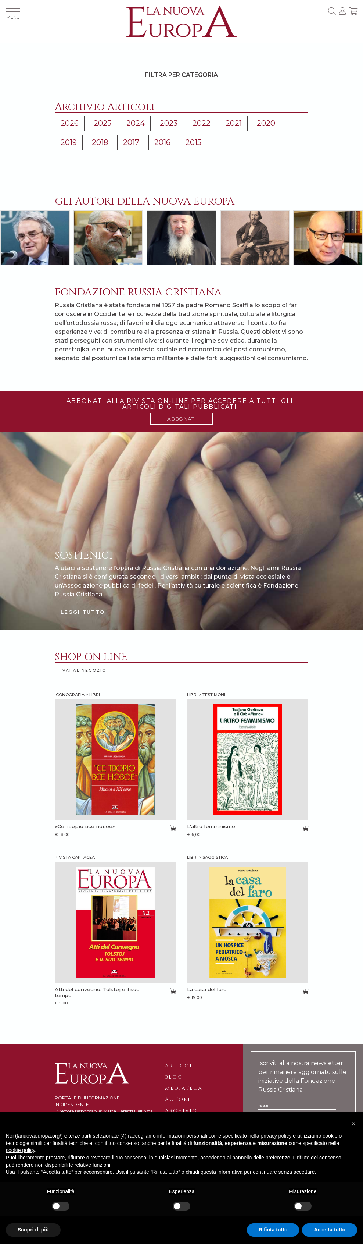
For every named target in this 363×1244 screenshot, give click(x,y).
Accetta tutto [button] (329, 1230)
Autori (177, 1099)
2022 (202, 123)
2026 (70, 123)
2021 (234, 123)
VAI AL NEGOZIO (84, 670)
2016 (162, 142)
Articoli (180, 1066)
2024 (135, 123)
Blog (173, 1077)
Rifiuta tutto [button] (273, 1230)
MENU (13, 13)
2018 (100, 142)
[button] (353, 1124)
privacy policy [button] (275, 1136)
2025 (102, 123)
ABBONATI (181, 419)
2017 (131, 142)
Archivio (181, 1110)
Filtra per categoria (181, 74)
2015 (193, 142)
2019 (69, 142)
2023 (168, 123)
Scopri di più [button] (33, 1230)
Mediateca (183, 1088)
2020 (266, 123)
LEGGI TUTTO (83, 612)
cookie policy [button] (20, 1150)
